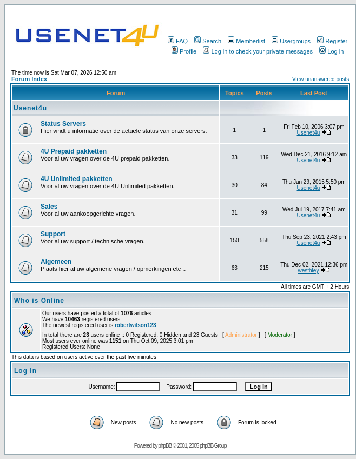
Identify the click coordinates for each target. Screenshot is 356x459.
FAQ (178, 41)
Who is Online (39, 300)
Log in (331, 51)
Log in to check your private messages (258, 51)
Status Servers (63, 124)
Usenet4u (30, 108)
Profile (184, 51)
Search (207, 41)
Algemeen (56, 261)
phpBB (165, 446)
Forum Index (29, 79)
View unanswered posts (320, 79)
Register (332, 41)
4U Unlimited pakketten (77, 179)
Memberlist (246, 41)
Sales (49, 206)
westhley (308, 271)
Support (53, 234)
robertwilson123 (135, 325)
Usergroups (291, 41)
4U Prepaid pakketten (74, 151)
